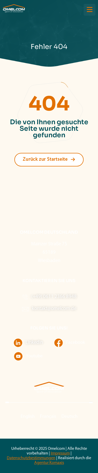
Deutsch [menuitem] (69, 416)
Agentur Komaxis (49, 463)
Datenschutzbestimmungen (31, 458)
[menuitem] (27, 417)
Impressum (60, 453)
